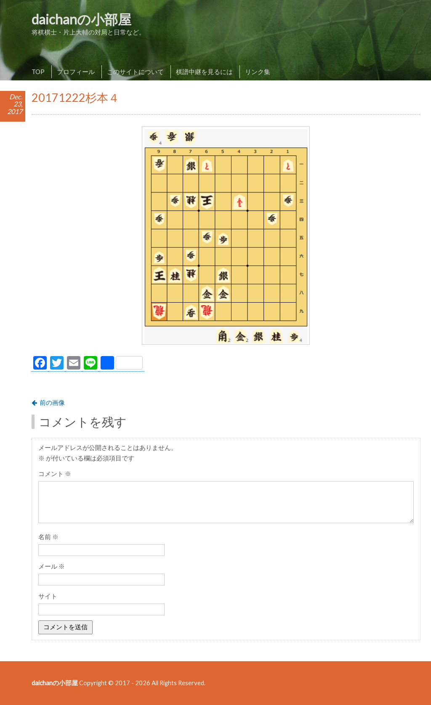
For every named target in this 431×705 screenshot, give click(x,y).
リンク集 (257, 71)
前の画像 (52, 402)
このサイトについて (135, 71)
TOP (38, 71)
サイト (47, 596)
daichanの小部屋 (81, 19)
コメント (54, 473)
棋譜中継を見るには (204, 71)
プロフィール (76, 71)
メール (51, 566)
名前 (48, 536)
